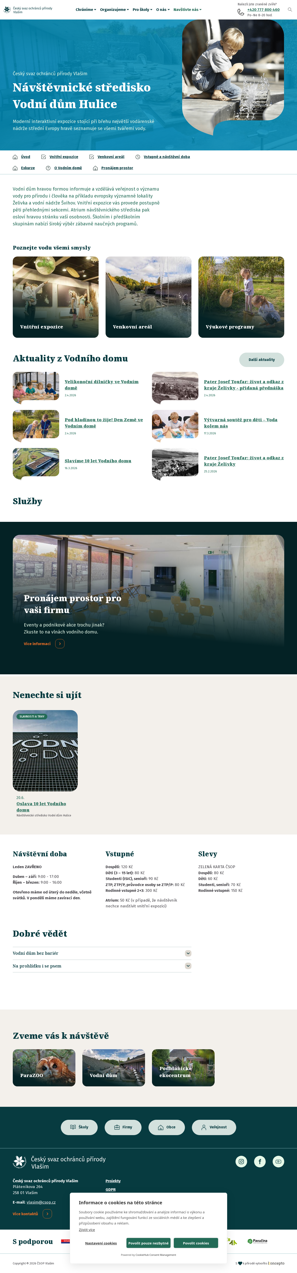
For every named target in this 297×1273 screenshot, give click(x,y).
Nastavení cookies (101, 1243)
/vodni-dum (113, 1067)
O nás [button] (161, 9)
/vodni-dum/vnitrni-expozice (56, 297)
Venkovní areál (111, 157)
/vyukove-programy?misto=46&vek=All (241, 297)
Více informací (37, 643)
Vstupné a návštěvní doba (167, 157)
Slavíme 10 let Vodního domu (98, 461)
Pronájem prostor (117, 168)
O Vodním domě (68, 168)
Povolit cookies (196, 1243)
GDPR (111, 1189)
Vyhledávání (290, 9)
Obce (170, 1127)
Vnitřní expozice (64, 157)
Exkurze (28, 168)
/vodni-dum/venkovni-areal (148, 297)
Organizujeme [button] (113, 9)
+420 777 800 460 (263, 9)
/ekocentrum (183, 1067)
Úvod (25, 157)
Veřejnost (218, 1127)
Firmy (127, 1127)
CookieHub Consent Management (156, 1255)
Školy (83, 1127)
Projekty (113, 1181)
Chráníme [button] (84, 9)
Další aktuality (262, 359)
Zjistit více (87, 1229)
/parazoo (44, 1067)
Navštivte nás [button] (186, 9)
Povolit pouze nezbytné (148, 1243)
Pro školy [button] (141, 9)
